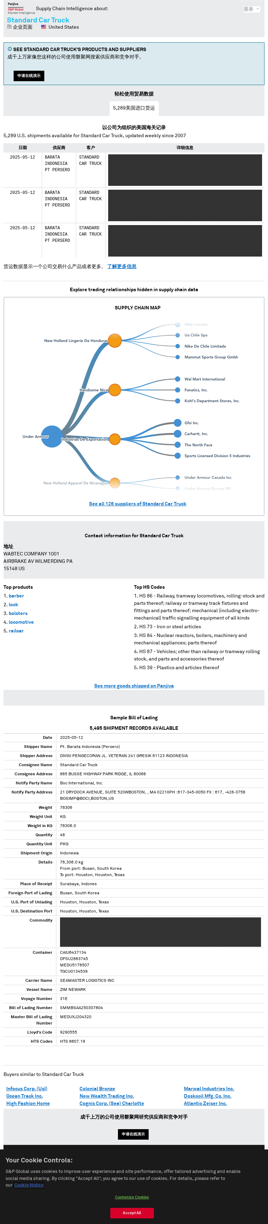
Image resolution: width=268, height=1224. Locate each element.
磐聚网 (21, 8)
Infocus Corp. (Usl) (26, 1088)
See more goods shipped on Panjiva (134, 686)
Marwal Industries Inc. (209, 1088)
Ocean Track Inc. (24, 1096)
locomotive (21, 622)
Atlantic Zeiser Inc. (205, 1103)
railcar (16, 631)
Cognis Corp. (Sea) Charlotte (112, 1103)
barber (16, 596)
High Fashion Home (28, 1103)
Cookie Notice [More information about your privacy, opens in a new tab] (29, 1189)
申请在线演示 (28, 76)
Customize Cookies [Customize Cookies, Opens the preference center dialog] (132, 1201)
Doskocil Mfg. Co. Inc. (207, 1096)
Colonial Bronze (97, 1088)
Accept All (132, 1216)
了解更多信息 (121, 266)
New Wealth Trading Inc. (107, 1096)
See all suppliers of (137, 504)
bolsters (18, 613)
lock (13, 604)
